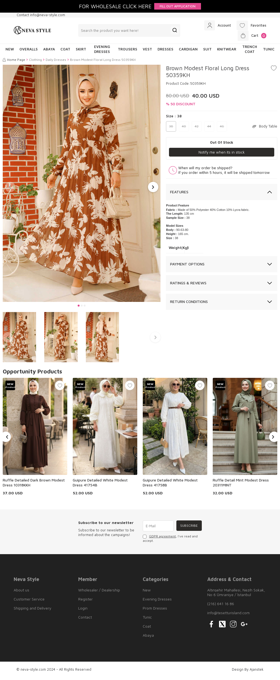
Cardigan (188, 52)
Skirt (81, 52)
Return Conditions (189, 304)
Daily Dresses (56, 62)
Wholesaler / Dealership (99, 592)
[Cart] (250, 37)
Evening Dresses (102, 51)
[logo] (32, 32)
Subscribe (188, 528)
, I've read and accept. (170, 541)
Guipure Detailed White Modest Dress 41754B (100, 485)
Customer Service (29, 601)
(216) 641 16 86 (220, 606)
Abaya (49, 52)
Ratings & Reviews (188, 285)
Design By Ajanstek (248, 672)
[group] (82, 186)
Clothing (35, 62)
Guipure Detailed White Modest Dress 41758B (170, 485)
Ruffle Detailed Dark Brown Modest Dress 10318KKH (34, 485)
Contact (85, 619)
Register (85, 601)
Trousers (127, 52)
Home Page (14, 62)
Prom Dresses (155, 610)
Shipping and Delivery (32, 610)
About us (21, 592)
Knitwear (226, 52)
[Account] (214, 26)
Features (179, 194)
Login (83, 610)
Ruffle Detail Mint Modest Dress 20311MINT (241, 485)
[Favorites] (250, 26)
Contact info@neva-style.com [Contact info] (41, 15)
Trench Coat (249, 51)
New (147, 592)
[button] (79, 308)
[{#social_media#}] (211, 627)
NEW (9, 52)
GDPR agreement (162, 539)
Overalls (28, 52)
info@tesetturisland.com (228, 615)
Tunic (269, 52)
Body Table (264, 129)
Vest (147, 52)
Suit (207, 52)
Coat (65, 52)
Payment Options (187, 266)
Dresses (165, 52)
